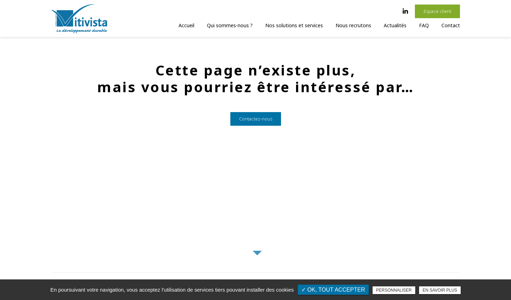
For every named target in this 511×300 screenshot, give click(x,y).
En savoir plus (440, 290)
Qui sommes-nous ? (230, 25)
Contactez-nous (255, 126)
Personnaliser (394, 290)
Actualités (395, 25)
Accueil (186, 25)
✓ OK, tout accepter (333, 290)
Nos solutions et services (294, 25)
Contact (450, 25)
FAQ (424, 25)
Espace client (437, 11)
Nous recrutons (353, 25)
